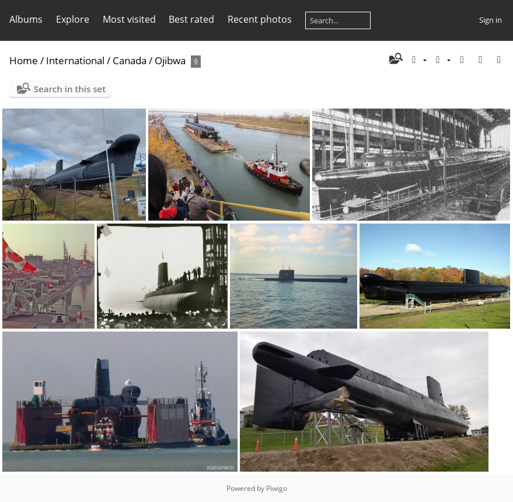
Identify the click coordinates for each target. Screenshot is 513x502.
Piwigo (276, 488)
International (75, 60)
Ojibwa (170, 60)
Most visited (129, 19)
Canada (129, 60)
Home (23, 60)
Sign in (490, 20)
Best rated (191, 19)
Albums (26, 19)
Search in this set (70, 89)
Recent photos (260, 19)
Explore (72, 19)
